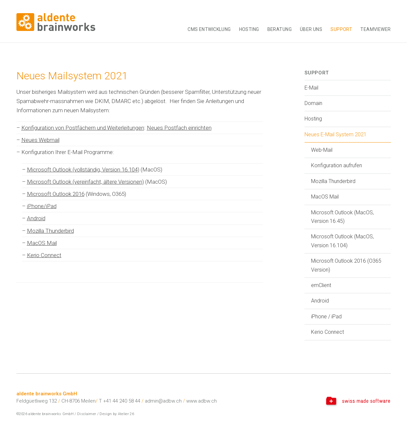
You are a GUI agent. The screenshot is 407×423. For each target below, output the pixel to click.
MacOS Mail (42, 243)
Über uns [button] (311, 29)
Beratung (279, 29)
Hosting (249, 29)
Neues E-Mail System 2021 (336, 134)
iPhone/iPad (42, 206)
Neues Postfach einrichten (179, 127)
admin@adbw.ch (163, 401)
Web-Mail (321, 150)
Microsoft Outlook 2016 (55, 194)
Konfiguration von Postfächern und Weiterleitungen (82, 127)
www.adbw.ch (201, 401)
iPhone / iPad (326, 316)
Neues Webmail (40, 140)
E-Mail (311, 88)
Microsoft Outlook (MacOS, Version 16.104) (342, 240)
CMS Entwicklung (209, 29)
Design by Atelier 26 (117, 414)
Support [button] (341, 29)
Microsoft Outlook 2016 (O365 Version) (346, 265)
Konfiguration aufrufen (336, 165)
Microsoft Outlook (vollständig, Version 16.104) (83, 169)
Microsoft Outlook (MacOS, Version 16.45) (342, 216)
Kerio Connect (44, 255)
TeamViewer (375, 29)
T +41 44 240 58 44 (119, 401)
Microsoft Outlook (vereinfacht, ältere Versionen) (85, 181)
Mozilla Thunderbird (50, 230)
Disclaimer (86, 414)
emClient (321, 285)
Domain (313, 103)
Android (36, 218)
